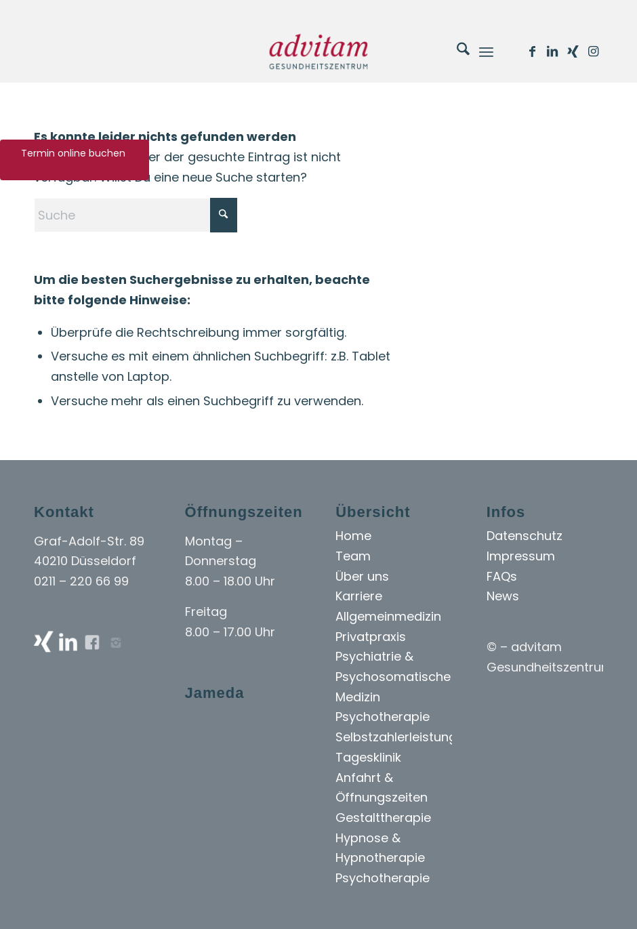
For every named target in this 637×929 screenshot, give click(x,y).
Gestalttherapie (383, 817)
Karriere (358, 595)
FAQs (502, 576)
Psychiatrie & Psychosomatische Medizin (393, 676)
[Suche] (456, 51)
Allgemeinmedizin (388, 616)
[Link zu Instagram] (593, 51)
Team (353, 556)
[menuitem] (456, 51)
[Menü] (486, 51)
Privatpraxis (370, 636)
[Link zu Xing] (572, 51)
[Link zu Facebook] (532, 51)
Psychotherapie (382, 716)
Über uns (362, 576)
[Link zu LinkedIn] (552, 51)
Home (353, 535)
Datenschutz (524, 535)
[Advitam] (318, 51)
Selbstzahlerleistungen (403, 736)
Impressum (521, 556)
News (503, 595)
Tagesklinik (368, 757)
